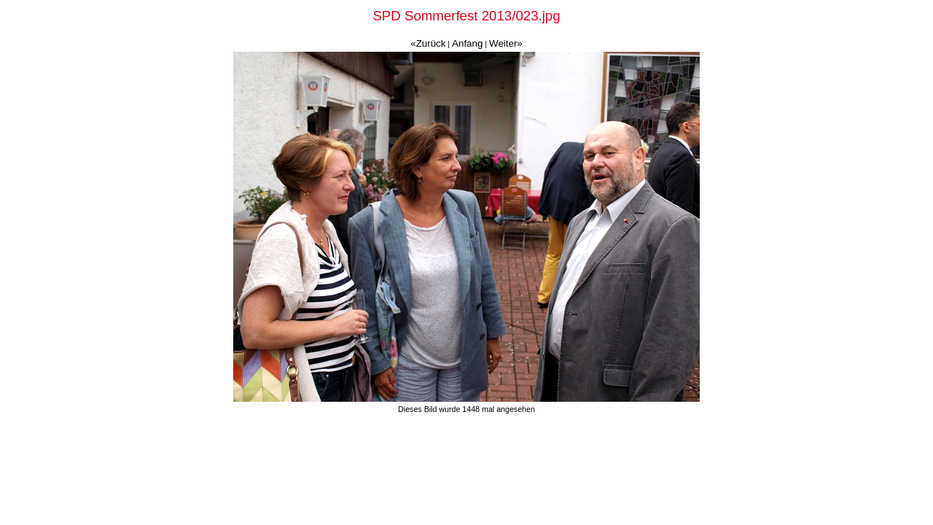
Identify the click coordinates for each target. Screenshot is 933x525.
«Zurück (427, 43)
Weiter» (506, 43)
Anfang (467, 43)
